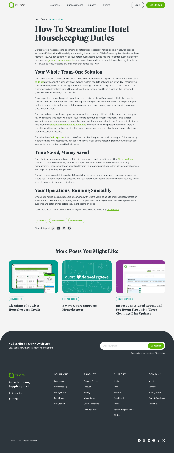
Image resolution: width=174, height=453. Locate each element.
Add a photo (57, 137)
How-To (117, 392)
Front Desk (59, 398)
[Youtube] (154, 440)
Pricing (106, 4)
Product (87, 386)
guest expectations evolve (61, 60)
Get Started (59, 403)
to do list (39, 81)
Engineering (59, 381)
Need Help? (119, 398)
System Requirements (123, 409)
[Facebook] (139, 440)
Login (116, 381)
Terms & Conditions (157, 398)
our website (113, 209)
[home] (17, 5)
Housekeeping (60, 386)
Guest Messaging (91, 403)
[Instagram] (144, 440)
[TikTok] (158, 440)
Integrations (89, 398)
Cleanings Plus (125, 159)
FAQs (116, 403)
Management (60, 392)
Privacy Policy (155, 392)
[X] (163, 440)
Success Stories (75, 4)
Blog (116, 386)
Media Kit (153, 403)
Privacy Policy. (160, 353)
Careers (152, 386)
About (151, 381)
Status (117, 415)
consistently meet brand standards (68, 124)
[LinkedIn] (149, 440)
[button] (56, 5)
